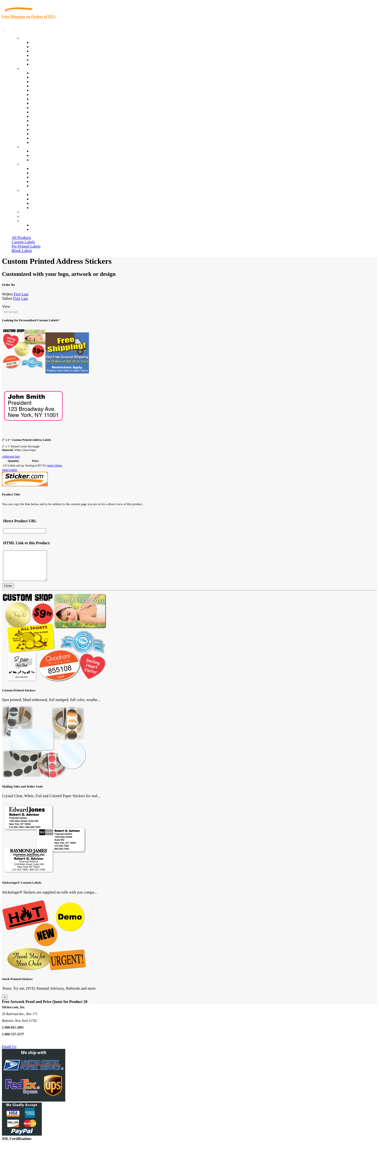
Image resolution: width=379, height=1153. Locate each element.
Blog (34, 173)
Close (8, 591)
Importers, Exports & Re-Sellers (56, 90)
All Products (21, 238)
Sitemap (37, 208)
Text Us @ (19, 1047)
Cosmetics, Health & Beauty (53, 99)
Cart (24, 221)
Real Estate (39, 125)
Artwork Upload (43, 160)
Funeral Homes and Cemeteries (55, 138)
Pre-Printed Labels (26, 246)
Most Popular (41, 60)
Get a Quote (40, 155)
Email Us (9, 1052)
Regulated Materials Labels (52, 134)
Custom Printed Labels (48, 47)
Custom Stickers (34, 147)
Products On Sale (44, 51)
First (17, 294)
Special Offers (42, 64)
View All (38, 73)
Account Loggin (43, 225)
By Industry (30, 68)
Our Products (31, 38)
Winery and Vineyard (47, 86)
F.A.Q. (36, 186)
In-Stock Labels (43, 42)
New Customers (43, 229)
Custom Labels (23, 242)
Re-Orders (29, 212)
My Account (31, 216)
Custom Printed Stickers (50, 108)
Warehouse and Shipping (50, 103)
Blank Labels (22, 251)
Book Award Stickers (47, 142)
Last (25, 294)
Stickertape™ (41, 121)
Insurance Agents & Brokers (53, 81)
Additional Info (11, 456)
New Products (42, 55)
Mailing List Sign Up (47, 203)
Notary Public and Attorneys (53, 95)
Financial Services (45, 112)
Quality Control (43, 77)
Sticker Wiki (40, 177)
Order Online (54, 465)
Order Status (40, 199)
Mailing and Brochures (49, 116)
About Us (28, 164)
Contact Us (30, 190)
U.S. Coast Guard (44, 129)
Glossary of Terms (45, 181)
